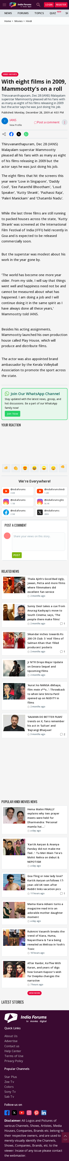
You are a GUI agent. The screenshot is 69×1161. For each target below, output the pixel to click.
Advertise (10, 1041)
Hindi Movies (10, 74)
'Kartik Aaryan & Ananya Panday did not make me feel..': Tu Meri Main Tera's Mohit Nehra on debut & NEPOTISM (44, 853)
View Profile (16, 125)
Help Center (12, 1051)
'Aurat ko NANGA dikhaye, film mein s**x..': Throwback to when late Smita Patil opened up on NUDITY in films (46, 693)
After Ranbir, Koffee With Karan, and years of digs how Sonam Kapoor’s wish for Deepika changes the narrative (44, 971)
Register (61, 4)
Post (16, 555)
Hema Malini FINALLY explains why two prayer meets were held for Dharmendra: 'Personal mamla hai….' (43, 817)
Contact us (11, 1046)
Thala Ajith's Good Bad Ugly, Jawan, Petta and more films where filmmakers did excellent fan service (46, 585)
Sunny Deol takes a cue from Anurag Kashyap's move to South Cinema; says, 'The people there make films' (46, 612)
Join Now (12, 413)
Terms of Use (13, 1056)
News (8, 13)
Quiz (53, 13)
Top (65, 1137)
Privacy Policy (13, 1061)
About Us (10, 1036)
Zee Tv (9, 1082)
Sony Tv (10, 1092)
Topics (39, 13)
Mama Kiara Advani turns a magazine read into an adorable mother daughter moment (45, 910)
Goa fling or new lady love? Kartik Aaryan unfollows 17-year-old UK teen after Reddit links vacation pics (45, 882)
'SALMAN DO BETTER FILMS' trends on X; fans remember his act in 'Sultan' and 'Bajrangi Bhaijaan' (45, 723)
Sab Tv (9, 1097)
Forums (23, 13)
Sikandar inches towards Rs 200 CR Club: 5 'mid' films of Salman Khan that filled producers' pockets (45, 640)
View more (34, 993)
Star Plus (10, 1077)
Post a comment (46, 122)
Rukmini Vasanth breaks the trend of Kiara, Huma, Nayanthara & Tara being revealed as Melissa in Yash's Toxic (46, 940)
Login (48, 4)
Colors (9, 1087)
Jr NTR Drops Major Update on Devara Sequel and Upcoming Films (45, 666)
